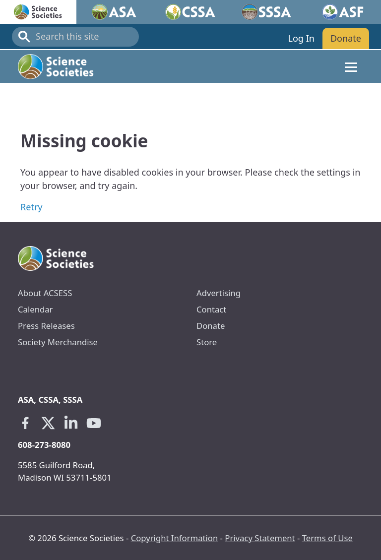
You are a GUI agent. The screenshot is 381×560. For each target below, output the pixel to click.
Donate (345, 38)
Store (206, 342)
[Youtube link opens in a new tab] (93, 423)
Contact (211, 309)
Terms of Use (327, 538)
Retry (31, 207)
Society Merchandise (58, 342)
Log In (301, 38)
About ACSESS (45, 293)
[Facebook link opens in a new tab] (25, 423)
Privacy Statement (260, 538)
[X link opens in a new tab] (48, 423)
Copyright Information (174, 538)
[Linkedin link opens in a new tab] (71, 423)
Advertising (218, 293)
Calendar (35, 309)
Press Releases (46, 325)
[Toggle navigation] (351, 66)
